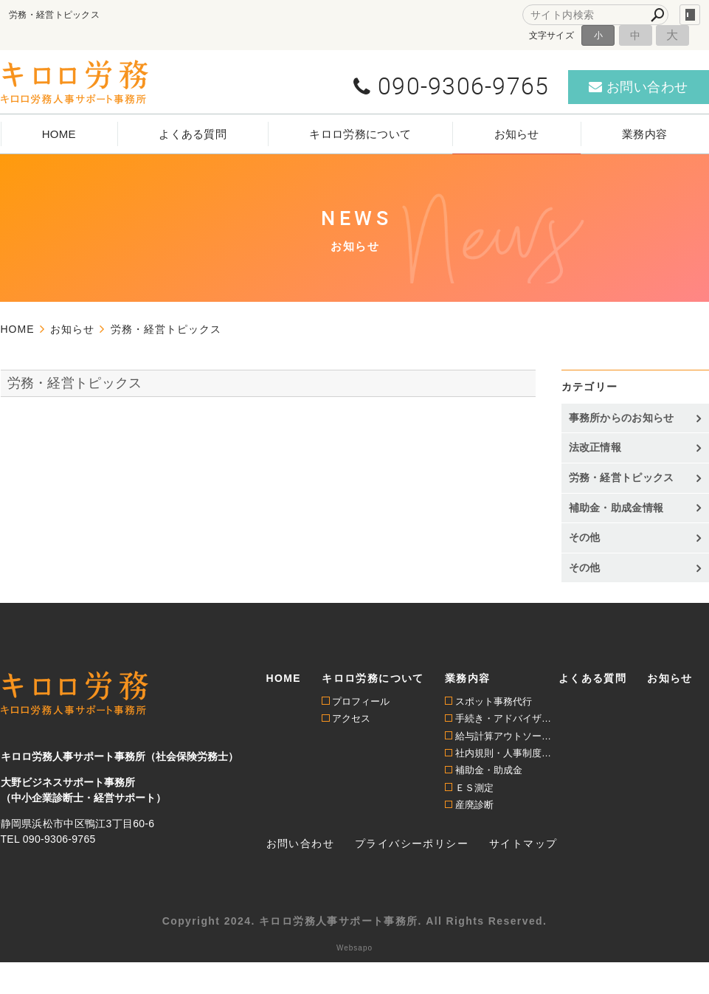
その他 (585, 537)
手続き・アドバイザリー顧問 (506, 718)
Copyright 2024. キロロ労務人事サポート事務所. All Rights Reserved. (354, 921)
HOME (59, 134)
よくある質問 (192, 134)
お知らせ (516, 134)
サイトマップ (523, 843)
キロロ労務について (360, 134)
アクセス (351, 718)
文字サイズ (552, 35)
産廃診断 (474, 804)
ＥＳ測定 (474, 787)
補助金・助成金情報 (616, 508)
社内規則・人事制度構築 (506, 753)
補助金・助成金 (488, 770)
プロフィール (361, 701)
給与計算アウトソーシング (506, 736)
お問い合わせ (300, 843)
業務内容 (644, 134)
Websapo (354, 948)
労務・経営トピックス (74, 383)
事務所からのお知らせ (621, 418)
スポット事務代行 (493, 701)
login (689, 14)
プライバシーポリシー (411, 843)
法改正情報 (595, 447)
